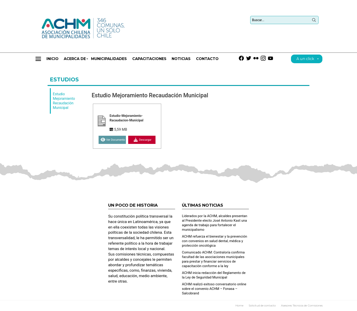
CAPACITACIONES (149, 59)
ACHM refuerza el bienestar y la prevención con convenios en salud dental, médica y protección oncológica (214, 241)
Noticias (181, 59)
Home (239, 305)
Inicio (52, 59)
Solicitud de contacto (262, 305)
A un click (305, 59)
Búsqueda (314, 21)
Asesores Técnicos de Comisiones (302, 305)
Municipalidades (109, 59)
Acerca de (75, 61)
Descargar (142, 140)
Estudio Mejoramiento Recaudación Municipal (64, 101)
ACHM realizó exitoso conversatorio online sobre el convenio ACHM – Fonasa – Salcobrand (214, 288)
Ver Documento (112, 140)
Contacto (207, 59)
